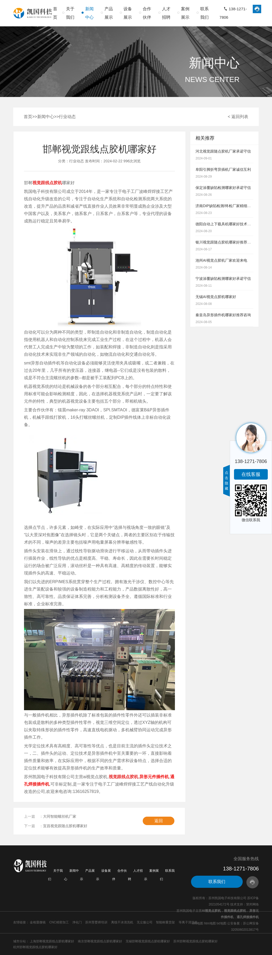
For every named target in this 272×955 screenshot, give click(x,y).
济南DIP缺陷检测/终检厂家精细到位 (224, 206)
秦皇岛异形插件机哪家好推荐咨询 (223, 315)
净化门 (77, 922)
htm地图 (210, 923)
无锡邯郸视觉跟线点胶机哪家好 (148, 941)
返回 (158, 820)
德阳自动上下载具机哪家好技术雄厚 (225, 224)
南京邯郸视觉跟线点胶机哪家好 (100, 941)
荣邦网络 (252, 904)
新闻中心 (89, 13)
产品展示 (108, 13)
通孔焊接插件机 (248, 917)
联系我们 (204, 13)
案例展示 (185, 13)
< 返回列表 (238, 116)
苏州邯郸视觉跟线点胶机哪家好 (195, 941)
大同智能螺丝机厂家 (59, 816)
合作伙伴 (147, 13)
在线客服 (250, 474)
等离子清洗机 (188, 922)
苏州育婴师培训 (96, 922)
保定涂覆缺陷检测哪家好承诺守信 (223, 188)
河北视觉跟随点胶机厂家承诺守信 (223, 151)
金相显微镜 (38, 922)
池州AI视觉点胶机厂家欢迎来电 (221, 260)
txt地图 (221, 923)
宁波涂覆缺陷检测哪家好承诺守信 (223, 278)
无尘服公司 (144, 922)
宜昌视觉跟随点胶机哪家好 (65, 826)
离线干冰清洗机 (122, 922)
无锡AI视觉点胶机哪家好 (215, 297)
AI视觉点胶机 (211, 911)
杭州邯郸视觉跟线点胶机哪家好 (35, 947)
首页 (55, 13)
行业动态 (67, 116)
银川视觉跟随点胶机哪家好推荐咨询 (225, 242)
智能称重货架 (165, 922)
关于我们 (70, 13)
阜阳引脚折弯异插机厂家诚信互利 (223, 169)
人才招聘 (166, 13)
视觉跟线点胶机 (235, 911)
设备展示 (127, 13)
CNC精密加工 (59, 922)
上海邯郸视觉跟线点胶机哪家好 (52, 941)
